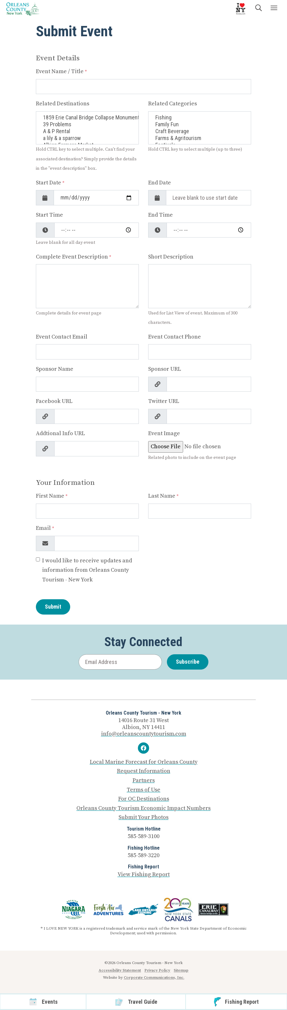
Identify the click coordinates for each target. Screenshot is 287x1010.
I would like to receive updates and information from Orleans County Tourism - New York (87, 570)
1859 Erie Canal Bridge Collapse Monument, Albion (87, 117)
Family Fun (200, 124)
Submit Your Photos (143, 817)
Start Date (50, 182)
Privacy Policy (157, 970)
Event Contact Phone (174, 336)
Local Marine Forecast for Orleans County (143, 762)
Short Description (170, 256)
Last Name (163, 496)
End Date (159, 182)
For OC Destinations (143, 799)
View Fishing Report (144, 874)
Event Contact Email (61, 336)
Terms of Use (143, 789)
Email (45, 528)
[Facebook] (143, 748)
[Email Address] (120, 662)
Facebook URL (54, 401)
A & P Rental (87, 131)
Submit (53, 606)
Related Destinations (62, 103)
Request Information (143, 771)
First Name (51, 496)
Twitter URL (163, 401)
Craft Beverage (200, 131)
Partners (144, 780)
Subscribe (187, 661)
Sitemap (181, 970)
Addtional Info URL (60, 433)
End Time (160, 215)
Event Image (164, 433)
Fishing (200, 117)
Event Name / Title (61, 71)
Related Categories (172, 103)
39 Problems (87, 124)
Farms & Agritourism (200, 138)
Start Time (49, 215)
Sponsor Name (54, 369)
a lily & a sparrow (87, 138)
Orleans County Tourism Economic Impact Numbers (143, 808)
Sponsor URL (164, 369)
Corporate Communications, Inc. (154, 977)
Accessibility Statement (120, 970)
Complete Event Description (73, 256)
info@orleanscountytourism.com (143, 733)
